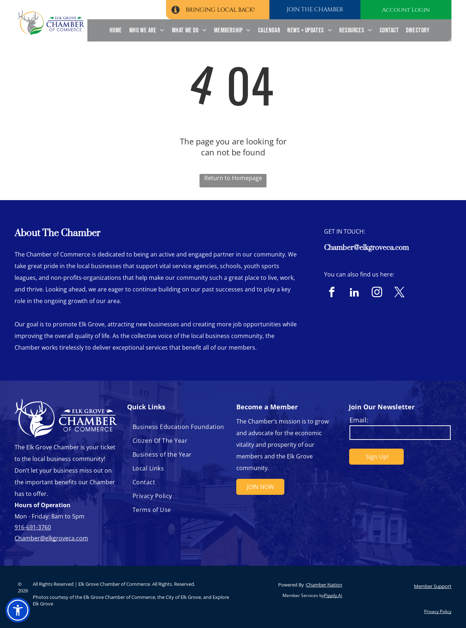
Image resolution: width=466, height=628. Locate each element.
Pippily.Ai (333, 595)
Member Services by (303, 595)
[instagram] (377, 293)
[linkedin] (354, 293)
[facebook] (332, 293)
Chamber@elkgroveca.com (366, 248)
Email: (359, 420)
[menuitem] (116, 30)
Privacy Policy (437, 611)
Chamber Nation (324, 584)
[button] (17, 610)
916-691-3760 (33, 527)
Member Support (432, 586)
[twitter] (399, 293)
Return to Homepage (233, 178)
